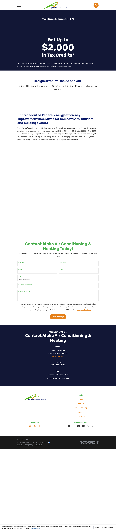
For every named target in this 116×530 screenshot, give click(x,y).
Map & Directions (58, 288)
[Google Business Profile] (30, 357)
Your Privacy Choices (42, 373)
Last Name (63, 193)
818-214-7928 (58, 296)
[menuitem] (20, 376)
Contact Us (81, 348)
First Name (21, 193)
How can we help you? (24, 223)
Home (81, 330)
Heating (81, 343)
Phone (20, 201)
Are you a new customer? (25, 215)
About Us (81, 335)
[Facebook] (40, 357)
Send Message (58, 248)
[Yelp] (35, 357)
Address (20, 208)
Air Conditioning (81, 339)
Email (61, 201)
